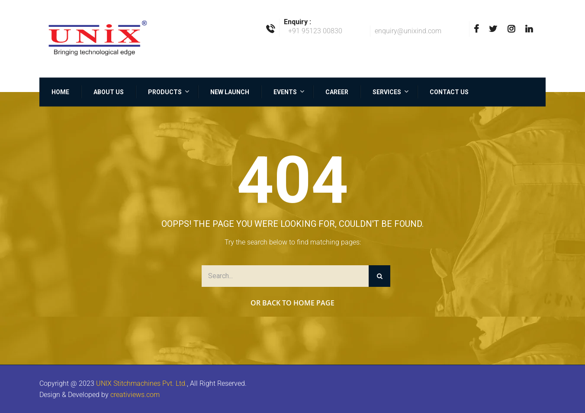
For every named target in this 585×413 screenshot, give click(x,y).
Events (285, 91)
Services (387, 91)
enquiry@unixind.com (408, 31)
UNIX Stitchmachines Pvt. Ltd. (141, 383)
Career (336, 91)
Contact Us (449, 91)
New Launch (229, 91)
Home (60, 91)
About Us (108, 91)
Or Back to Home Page (292, 303)
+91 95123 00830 (315, 31)
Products (165, 91)
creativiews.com (135, 395)
